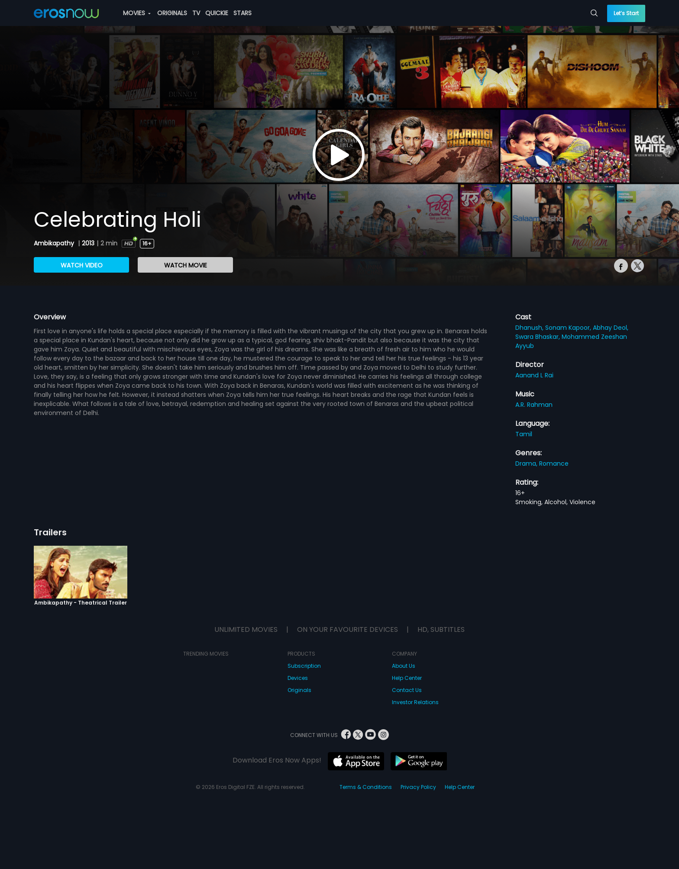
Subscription (304, 665)
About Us (403, 665)
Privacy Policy (418, 787)
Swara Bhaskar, (538, 336)
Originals (299, 690)
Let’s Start (626, 13)
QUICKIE (216, 13)
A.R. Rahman (534, 404)
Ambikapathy (55, 243)
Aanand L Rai (534, 375)
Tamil (523, 434)
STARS (242, 13)
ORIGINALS (172, 13)
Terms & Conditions (366, 787)
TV (196, 13)
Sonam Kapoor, (569, 327)
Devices (298, 678)
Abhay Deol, (610, 327)
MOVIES (137, 13)
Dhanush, (530, 327)
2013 (88, 243)
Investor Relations (415, 702)
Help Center (407, 678)
